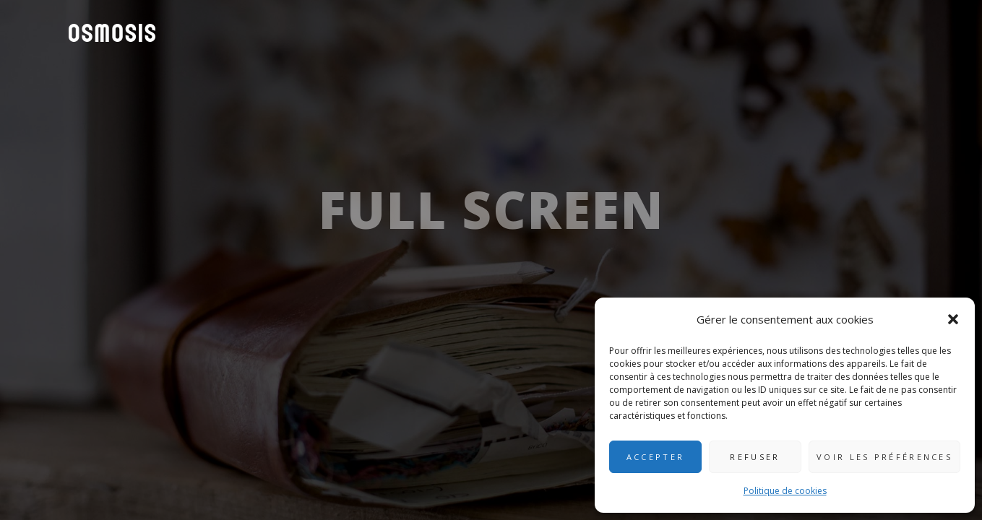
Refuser (755, 456)
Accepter (655, 456)
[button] (953, 319)
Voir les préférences (884, 456)
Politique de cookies (785, 491)
